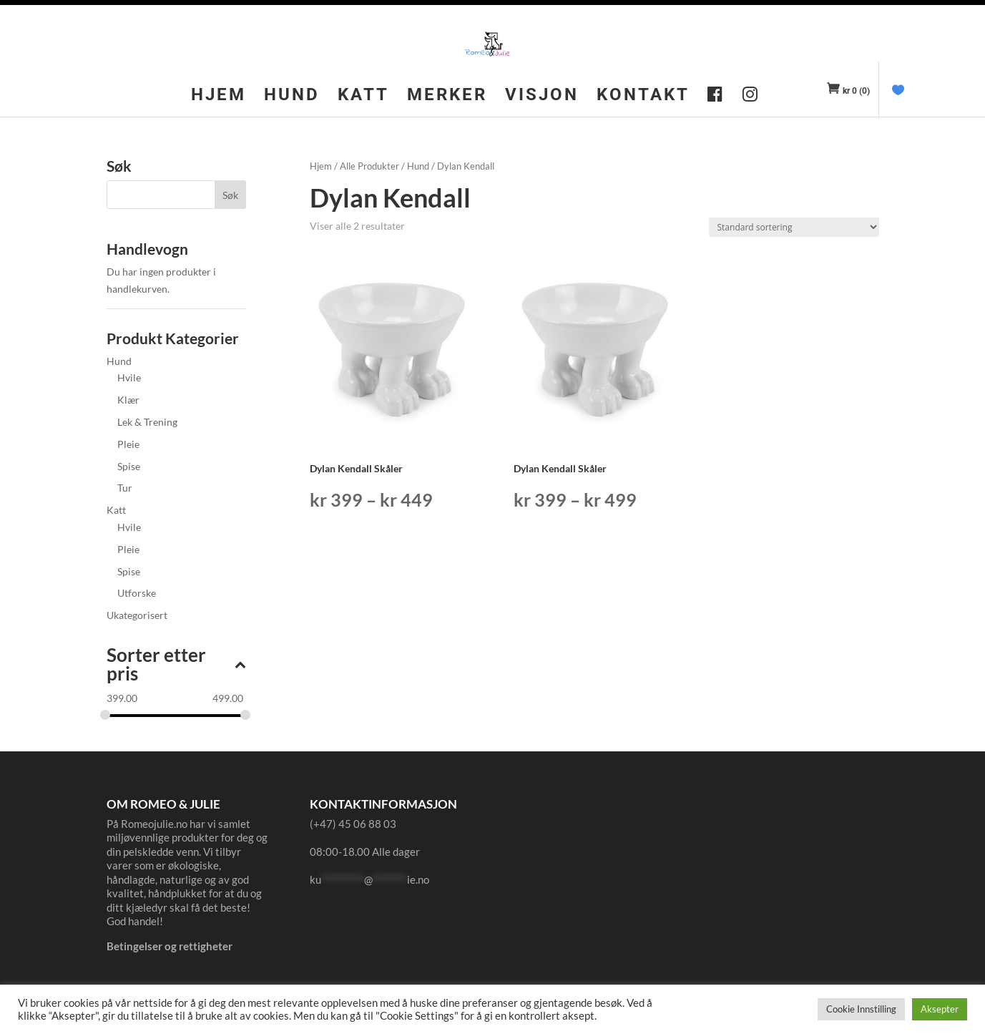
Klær (128, 400)
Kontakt (643, 96)
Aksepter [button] (940, 1009)
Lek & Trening (147, 422)
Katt (363, 96)
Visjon (542, 96)
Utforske (136, 593)
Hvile (129, 377)
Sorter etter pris (176, 665)
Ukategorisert (137, 615)
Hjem (218, 96)
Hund (292, 96)
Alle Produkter (369, 166)
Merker (447, 96)
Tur (124, 488)
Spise (128, 466)
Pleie (128, 444)
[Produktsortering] (794, 227)
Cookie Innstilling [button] (861, 1009)
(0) (856, 91)
